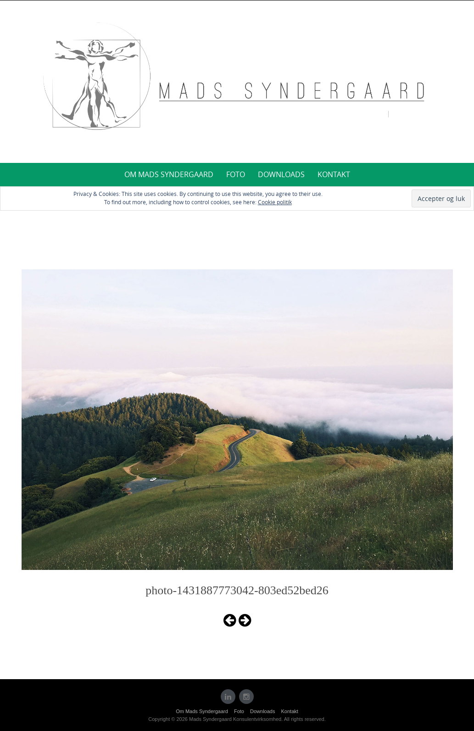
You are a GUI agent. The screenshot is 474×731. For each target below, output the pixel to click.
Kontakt (334, 174)
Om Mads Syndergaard (168, 174)
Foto (235, 174)
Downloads (281, 174)
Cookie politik (275, 202)
